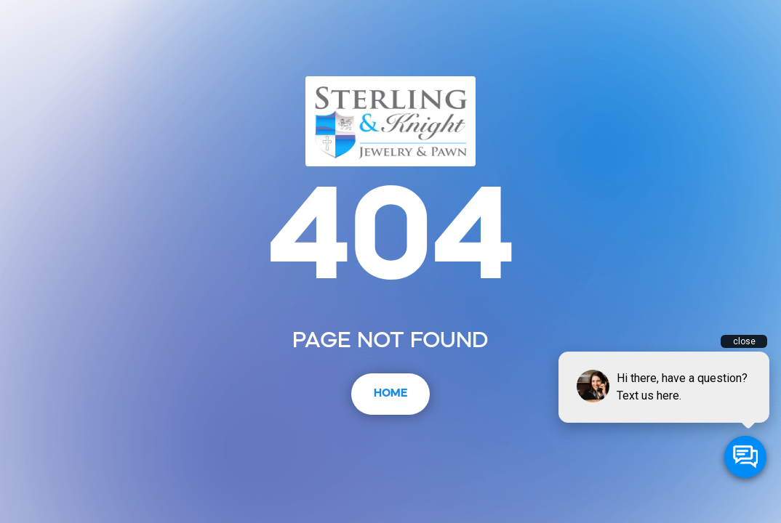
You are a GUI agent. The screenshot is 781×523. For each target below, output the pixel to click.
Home (390, 394)
